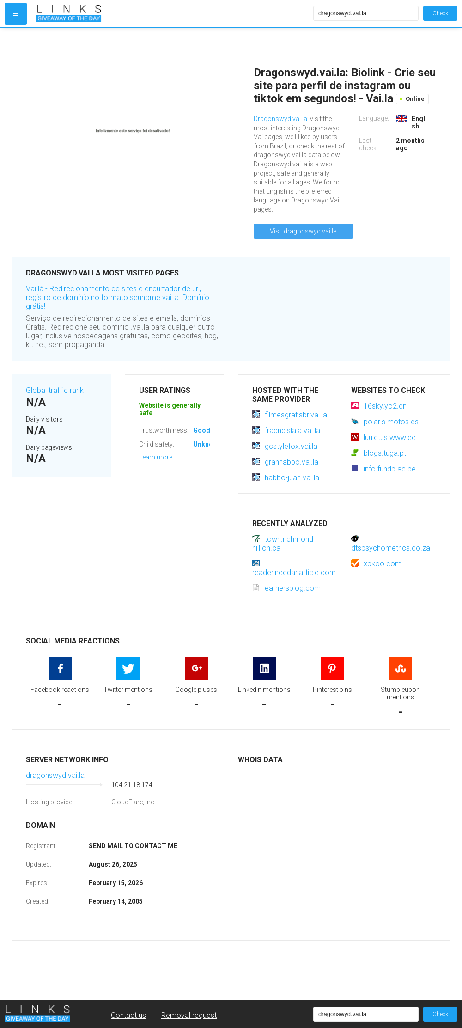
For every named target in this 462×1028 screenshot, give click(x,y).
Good (201, 430)
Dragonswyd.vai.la (280, 118)
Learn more (155, 457)
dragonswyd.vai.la (55, 775)
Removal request (189, 1015)
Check (440, 13)
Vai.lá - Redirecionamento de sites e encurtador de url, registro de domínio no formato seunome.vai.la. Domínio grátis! (117, 297)
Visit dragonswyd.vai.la (303, 231)
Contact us (128, 1015)
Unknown (207, 444)
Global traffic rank (55, 390)
